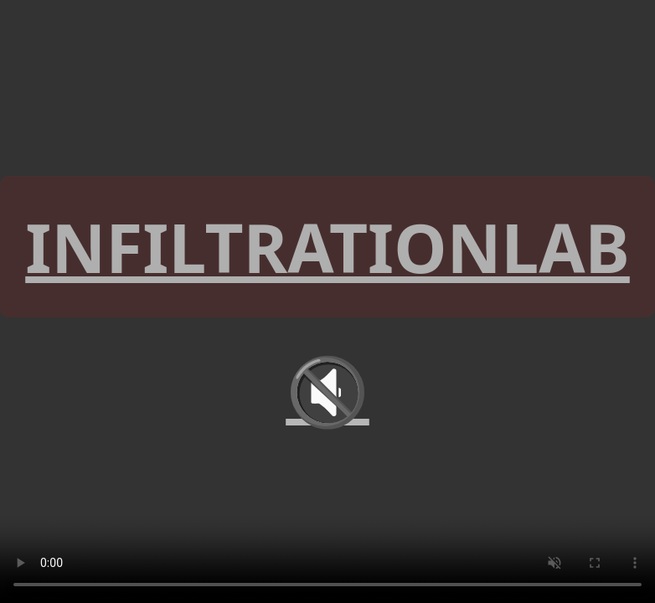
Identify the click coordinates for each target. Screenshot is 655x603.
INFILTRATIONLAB (327, 246)
